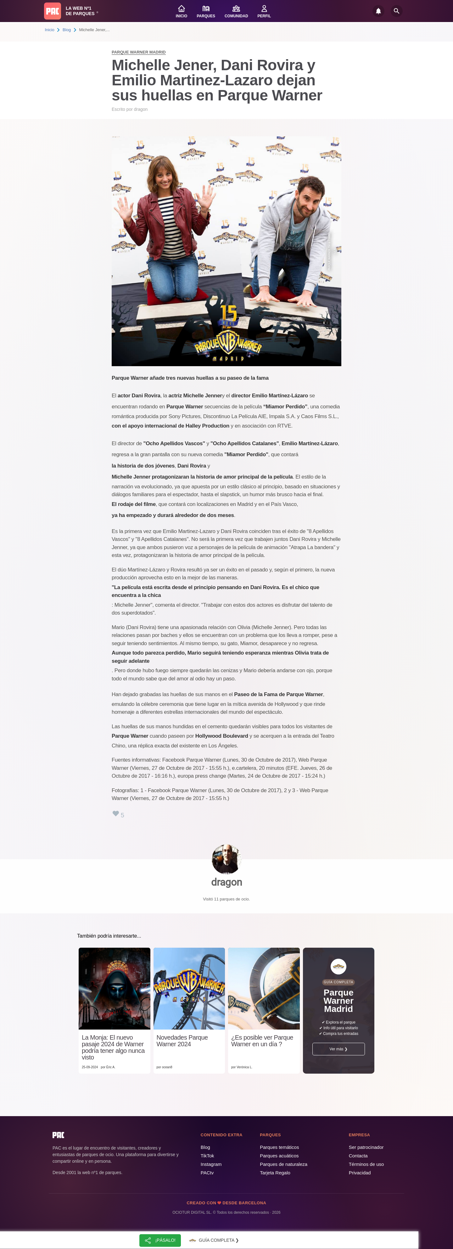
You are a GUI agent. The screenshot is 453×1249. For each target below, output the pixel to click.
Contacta (358, 1155)
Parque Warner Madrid (139, 52)
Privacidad (360, 1172)
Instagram (211, 1164)
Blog (67, 29)
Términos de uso (366, 1164)
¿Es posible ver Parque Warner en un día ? (262, 1040)
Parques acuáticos (279, 1155)
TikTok (207, 1155)
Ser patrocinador (366, 1147)
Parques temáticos (279, 1147)
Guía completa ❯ (213, 1240)
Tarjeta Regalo (275, 1172)
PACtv (207, 1172)
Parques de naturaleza (283, 1164)
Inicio (49, 29)
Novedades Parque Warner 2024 (182, 1040)
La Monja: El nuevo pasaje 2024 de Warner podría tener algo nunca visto (113, 1047)
